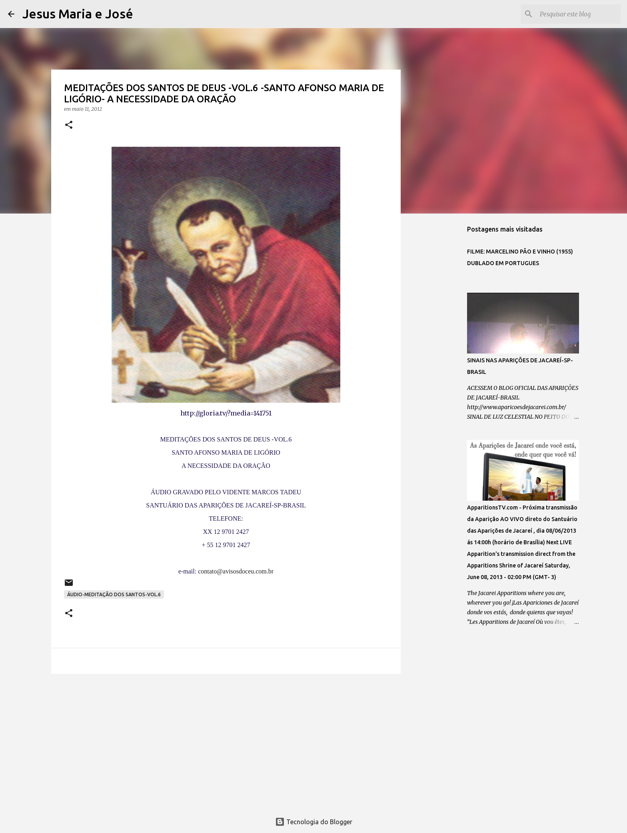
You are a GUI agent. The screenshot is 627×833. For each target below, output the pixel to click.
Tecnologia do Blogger (313, 821)
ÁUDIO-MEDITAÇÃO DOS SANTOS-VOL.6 (114, 594)
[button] (69, 125)
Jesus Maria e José (77, 13)
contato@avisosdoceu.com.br (236, 571)
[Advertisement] (226, 742)
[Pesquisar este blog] (579, 14)
